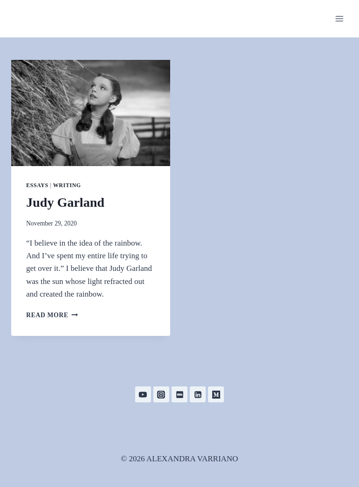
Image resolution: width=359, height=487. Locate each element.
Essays (37, 185)
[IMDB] (179, 394)
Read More (52, 315)
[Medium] (216, 394)
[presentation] (90, 113)
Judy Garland (65, 202)
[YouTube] (143, 394)
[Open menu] (339, 18)
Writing (67, 185)
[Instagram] (161, 394)
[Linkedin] (198, 394)
